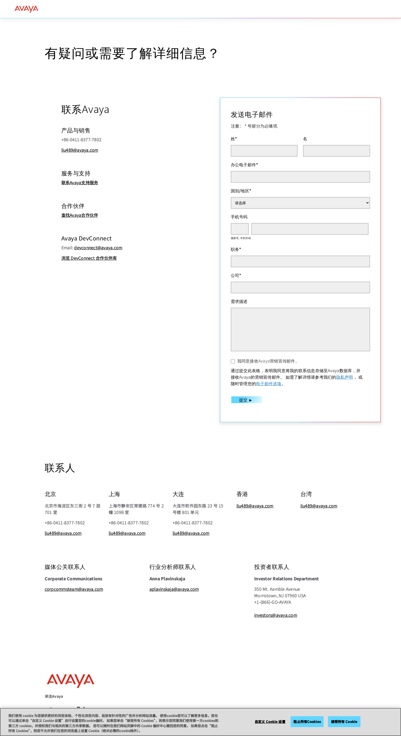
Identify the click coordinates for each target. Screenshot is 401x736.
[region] (200, 722)
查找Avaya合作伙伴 (79, 215)
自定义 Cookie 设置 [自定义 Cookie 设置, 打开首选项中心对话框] (270, 721)
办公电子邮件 (244, 164)
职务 (236, 249)
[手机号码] (310, 229)
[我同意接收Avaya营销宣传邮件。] (233, 361)
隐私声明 (344, 377)
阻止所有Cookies (306, 721)
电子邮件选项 (268, 383)
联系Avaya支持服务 (79, 182)
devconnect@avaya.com (98, 247)
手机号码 (239, 216)
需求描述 (239, 301)
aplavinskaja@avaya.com (174, 589)
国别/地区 (241, 190)
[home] (27, 9)
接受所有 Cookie (344, 721)
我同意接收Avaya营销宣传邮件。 (268, 360)
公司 (236, 275)
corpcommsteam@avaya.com (74, 589)
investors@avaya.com (275, 615)
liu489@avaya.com (79, 150)
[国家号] (240, 229)
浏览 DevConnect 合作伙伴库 (89, 258)
